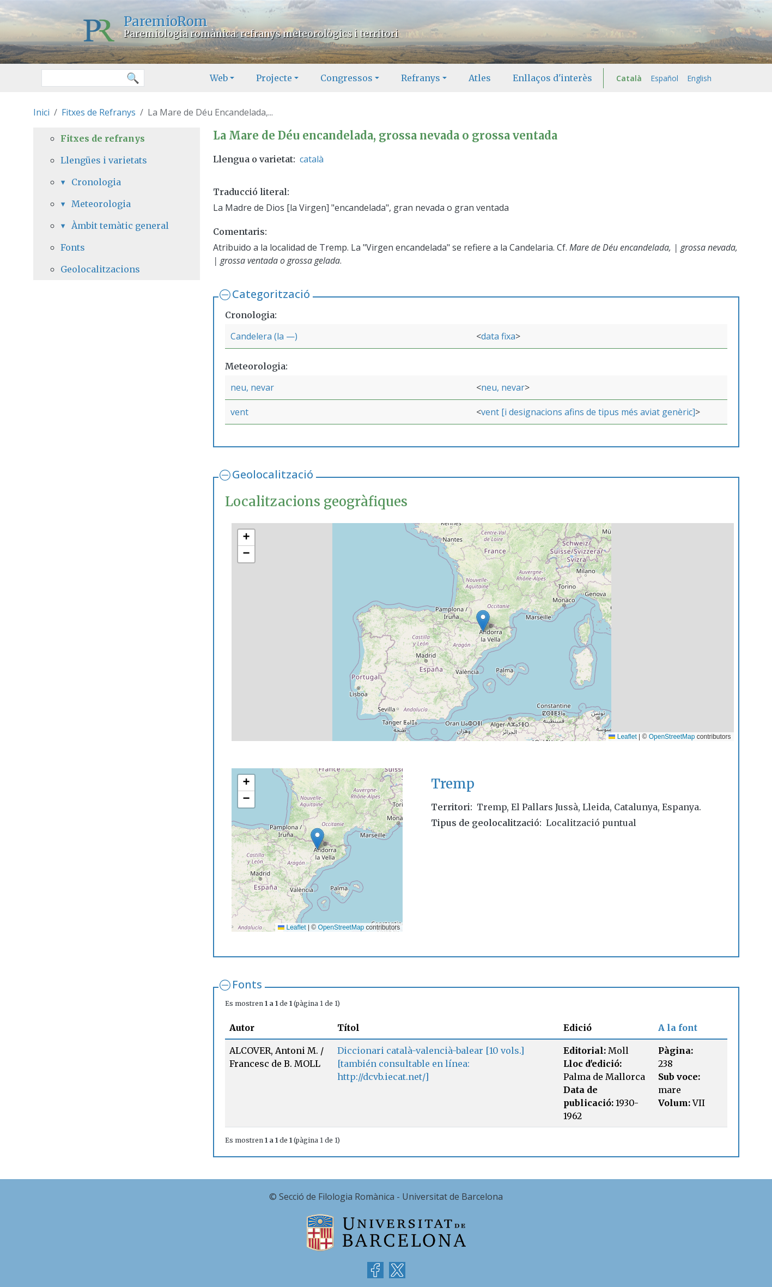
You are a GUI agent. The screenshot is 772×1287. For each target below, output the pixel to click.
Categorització (271, 294)
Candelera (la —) (263, 336)
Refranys (420, 77)
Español (664, 78)
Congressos (346, 77)
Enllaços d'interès (552, 77)
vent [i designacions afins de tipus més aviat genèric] (588, 412)
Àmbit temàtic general (120, 225)
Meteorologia (101, 203)
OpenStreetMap (672, 736)
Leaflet (622, 736)
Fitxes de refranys (102, 138)
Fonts (247, 984)
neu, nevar (252, 387)
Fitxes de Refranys (99, 112)
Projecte (274, 77)
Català (629, 78)
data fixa (498, 336)
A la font (677, 1027)
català (312, 159)
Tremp (453, 783)
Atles (480, 77)
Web (219, 77)
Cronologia (96, 182)
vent (239, 412)
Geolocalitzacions (100, 269)
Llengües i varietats (103, 160)
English (699, 78)
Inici (41, 112)
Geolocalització (272, 474)
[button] (483, 621)
